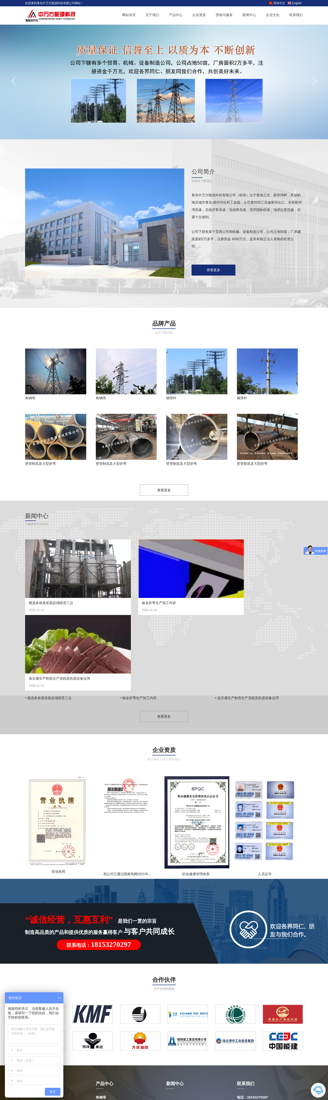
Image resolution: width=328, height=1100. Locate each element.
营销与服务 (224, 15)
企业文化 (273, 15)
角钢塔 (30, 398)
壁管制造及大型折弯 (40, 464)
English (295, 3)
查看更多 (213, 270)
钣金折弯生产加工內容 (141, 603)
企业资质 (199, 15)
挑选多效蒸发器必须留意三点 (51, 603)
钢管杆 (171, 398)
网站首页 (129, 15)
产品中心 (176, 15)
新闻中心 (249, 15)
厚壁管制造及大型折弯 (113, 1047)
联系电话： (99, 869)
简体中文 (277, 3)
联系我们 (296, 15)
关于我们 (152, 15)
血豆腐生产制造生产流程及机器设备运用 (249, 603)
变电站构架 (104, 1039)
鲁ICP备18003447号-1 (229, 1075)
